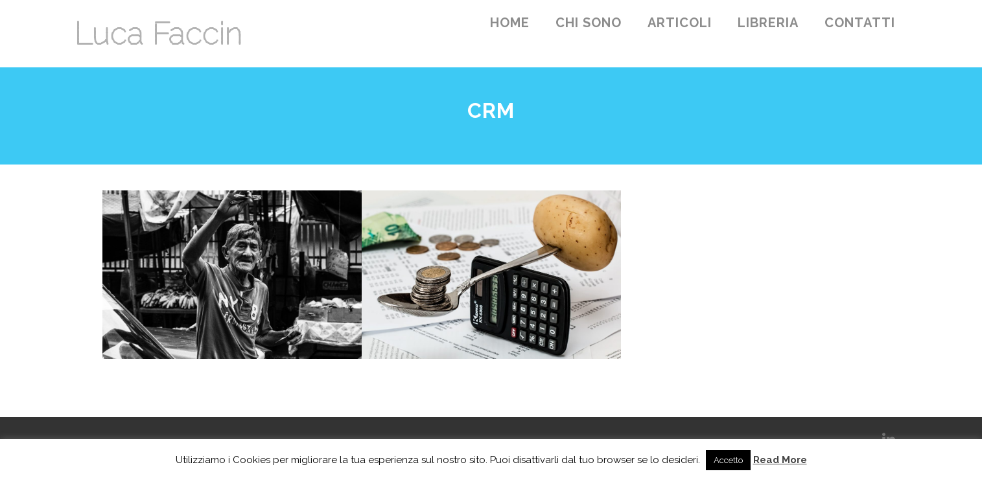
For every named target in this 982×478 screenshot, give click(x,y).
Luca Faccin (158, 33)
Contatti (859, 22)
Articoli (680, 22)
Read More (780, 460)
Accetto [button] (728, 460)
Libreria (768, 22)
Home (510, 22)
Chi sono (588, 22)
